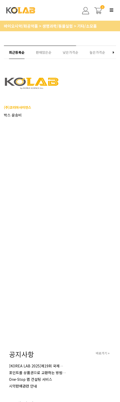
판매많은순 (43, 52)
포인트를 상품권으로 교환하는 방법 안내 (39, 372)
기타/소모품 (87, 26)
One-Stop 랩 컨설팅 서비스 (30, 379)
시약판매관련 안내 (23, 386)
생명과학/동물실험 (58, 26)
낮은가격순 (70, 52)
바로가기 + (103, 353)
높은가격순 (97, 52)
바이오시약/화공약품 (21, 26)
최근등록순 (17, 52)
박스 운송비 (13, 115)
